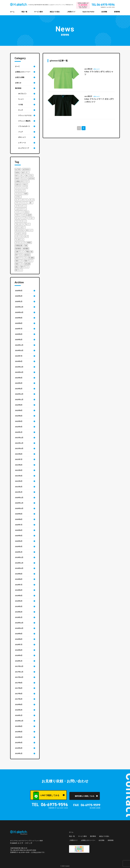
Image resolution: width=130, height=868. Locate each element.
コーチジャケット (20, 206)
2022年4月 (18, 427)
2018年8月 (18, 639)
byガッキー (25, 172)
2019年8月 (18, 579)
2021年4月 (18, 476)
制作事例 (18, 248)
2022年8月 (18, 410)
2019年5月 (18, 595)
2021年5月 (18, 470)
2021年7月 (18, 459)
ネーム (17, 218)
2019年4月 (18, 601)
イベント (18, 187)
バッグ (20, 132)
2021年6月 (18, 465)
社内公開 (27, 264)
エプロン (18, 196)
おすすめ (31, 178)
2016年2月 (18, 710)
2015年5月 (18, 737)
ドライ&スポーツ (24, 126)
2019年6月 (18, 590)
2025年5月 (18, 334)
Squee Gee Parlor (88, 12)
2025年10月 (19, 312)
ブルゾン (27, 224)
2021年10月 (19, 448)
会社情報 (104, 12)
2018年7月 (18, 644)
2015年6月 (18, 732)
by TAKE (18, 169)
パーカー (31, 218)
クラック (18, 203)
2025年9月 (18, 318)
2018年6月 (18, 650)
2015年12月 (19, 721)
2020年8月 (18, 519)
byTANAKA (26, 169)
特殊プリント (28, 261)
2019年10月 (19, 568)
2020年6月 (18, 530)
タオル (26, 212)
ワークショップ (20, 242)
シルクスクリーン (20, 209)
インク (25, 187)
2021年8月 (18, 454)
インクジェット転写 (21, 193)
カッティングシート (21, 200)
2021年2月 (18, 486)
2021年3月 (18, 481)
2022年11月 (19, 399)
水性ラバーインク (20, 258)
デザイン (18, 215)
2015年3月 (18, 748)
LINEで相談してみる (46, 796)
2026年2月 (18, 296)
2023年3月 (18, 383)
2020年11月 (19, 503)
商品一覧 (24, 12)
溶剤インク (18, 261)
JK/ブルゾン (22, 93)
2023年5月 (18, 378)
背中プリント (24, 267)
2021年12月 (19, 437)
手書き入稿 (29, 251)
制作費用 (25, 248)
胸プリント (18, 270)
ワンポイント (19, 239)
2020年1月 (18, 552)
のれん (25, 184)
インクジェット (20, 190)
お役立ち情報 (19, 77)
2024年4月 (18, 361)
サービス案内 (38, 12)
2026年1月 (18, 301)
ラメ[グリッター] (20, 233)
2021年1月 (18, 492)
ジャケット (18, 212)
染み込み (27, 255)
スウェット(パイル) (24, 115)
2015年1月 (18, 753)
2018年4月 (18, 655)
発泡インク (18, 264)
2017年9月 (18, 683)
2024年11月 (19, 345)
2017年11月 (19, 672)
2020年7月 (18, 525)
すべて (17, 66)
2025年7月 (18, 329)
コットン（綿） (27, 203)
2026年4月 (18, 290)
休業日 (29, 242)
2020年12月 (19, 497)
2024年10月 (19, 350)
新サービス (18, 255)
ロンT (26, 236)
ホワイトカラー (20, 227)
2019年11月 (19, 563)
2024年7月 (18, 356)
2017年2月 (18, 699)
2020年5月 (18, 535)
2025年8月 (18, 323)
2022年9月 (18, 405)
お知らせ (18, 83)
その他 (20, 104)
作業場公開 (18, 245)
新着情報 (117, 12)
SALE (17, 178)
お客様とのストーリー (22, 72)
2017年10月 (19, 677)
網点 (16, 267)
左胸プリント (19, 251)
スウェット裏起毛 (24, 121)
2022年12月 (19, 394)
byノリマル (29, 175)
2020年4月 (18, 541)
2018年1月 (18, 661)
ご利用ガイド (71, 12)
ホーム (12, 12)
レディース (22, 143)
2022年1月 (18, 432)
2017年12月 (19, 666)
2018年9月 (18, 633)
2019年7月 (18, 585)
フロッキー (18, 224)
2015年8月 (18, 726)
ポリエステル (19, 230)
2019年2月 (18, 612)
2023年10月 (19, 372)
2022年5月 (18, 421)
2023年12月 (19, 367)
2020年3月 (18, 546)
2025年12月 (19, 307)
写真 (25, 245)
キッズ (20, 110)
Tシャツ (21, 99)
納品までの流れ (55, 12)
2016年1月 (18, 715)
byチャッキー (19, 175)
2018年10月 (19, 628)
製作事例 (18, 88)
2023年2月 (18, 388)
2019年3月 (18, 606)
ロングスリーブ (23, 148)
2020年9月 (18, 514)
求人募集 (31, 258)
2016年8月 (18, 704)
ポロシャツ (22, 137)
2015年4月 (18, 742)
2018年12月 (19, 623)
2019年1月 (18, 617)
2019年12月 (19, 557)
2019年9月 (18, 574)
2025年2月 (18, 339)
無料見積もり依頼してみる (84, 796)
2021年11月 (19, 443)
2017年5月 (18, 693)
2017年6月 (18, 688)
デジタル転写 (27, 215)
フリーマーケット (20, 221)
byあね (17, 172)
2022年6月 (18, 416)
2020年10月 (19, 508)
